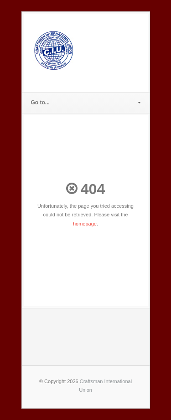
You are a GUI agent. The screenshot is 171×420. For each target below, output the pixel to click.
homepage (85, 223)
